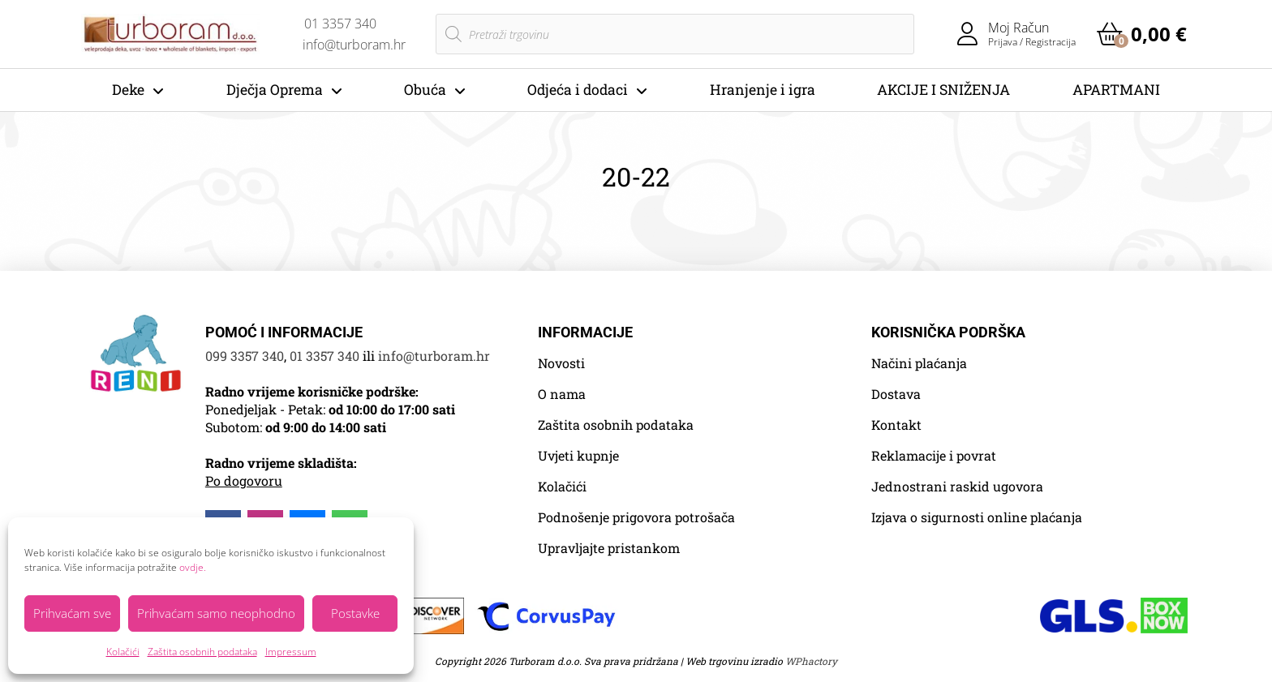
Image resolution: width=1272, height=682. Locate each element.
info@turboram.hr (434, 355)
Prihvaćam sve (72, 613)
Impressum (290, 651)
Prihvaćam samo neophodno (216, 613)
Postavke (355, 613)
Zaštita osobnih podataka (202, 651)
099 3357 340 (244, 355)
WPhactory (811, 660)
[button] (1142, 34)
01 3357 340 (324, 355)
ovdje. (192, 567)
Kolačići (123, 651)
